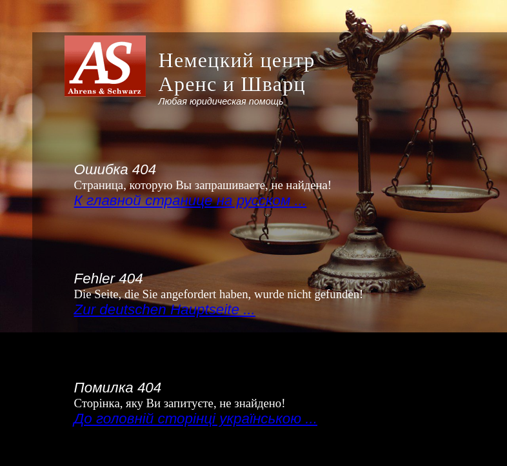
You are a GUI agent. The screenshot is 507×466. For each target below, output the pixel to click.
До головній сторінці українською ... (195, 418)
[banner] (194, 77)
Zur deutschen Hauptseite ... (164, 309)
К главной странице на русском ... (190, 200)
